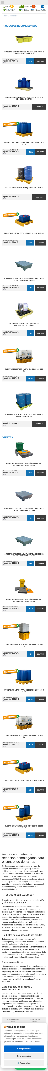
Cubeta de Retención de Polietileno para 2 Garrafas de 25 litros (24, 53)
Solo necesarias (24, 1056)
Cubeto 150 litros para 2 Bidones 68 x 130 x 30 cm (24, 827)
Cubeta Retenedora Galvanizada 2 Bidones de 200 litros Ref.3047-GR (24, 279)
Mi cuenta (23, 7)
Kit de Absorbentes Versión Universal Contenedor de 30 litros (24, 464)
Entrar (33, 7)
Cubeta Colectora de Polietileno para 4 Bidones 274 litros (23, 415)
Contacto (11, 7)
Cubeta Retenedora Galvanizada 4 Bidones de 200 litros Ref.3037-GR (24, 509)
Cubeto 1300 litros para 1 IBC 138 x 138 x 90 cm (24, 645)
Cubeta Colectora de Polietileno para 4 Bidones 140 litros (23, 98)
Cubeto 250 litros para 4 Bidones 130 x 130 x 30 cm (24, 143)
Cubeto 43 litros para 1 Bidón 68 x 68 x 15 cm (24, 233)
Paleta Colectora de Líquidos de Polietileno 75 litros (24, 325)
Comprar (40, 61)
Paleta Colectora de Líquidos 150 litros (23, 188)
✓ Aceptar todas (24, 1049)
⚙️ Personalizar (24, 1063)
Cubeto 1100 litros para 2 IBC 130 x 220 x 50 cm (24, 370)
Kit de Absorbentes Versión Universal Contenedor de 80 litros (24, 600)
